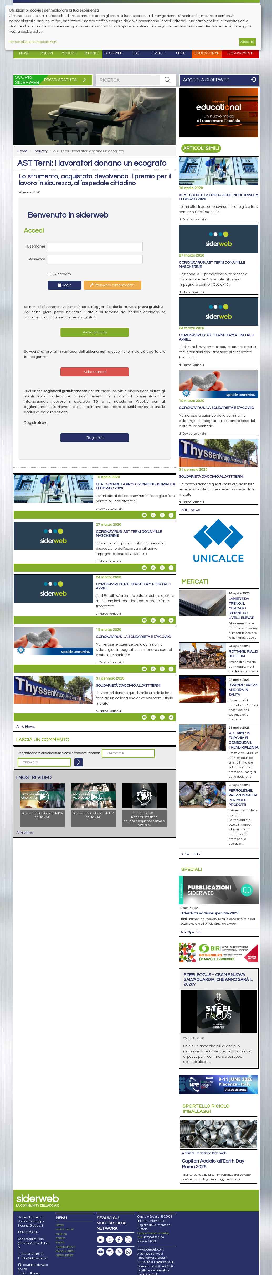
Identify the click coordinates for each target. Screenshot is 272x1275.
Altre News (25, 726)
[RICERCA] (168, 80)
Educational (207, 53)
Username (36, 246)
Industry (41, 151)
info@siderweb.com (35, 1258)
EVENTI (60, 1242)
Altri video (24, 833)
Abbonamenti (240, 53)
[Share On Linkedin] (153, 515)
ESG (136, 53)
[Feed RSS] (119, 1252)
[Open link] (218, 112)
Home (22, 151)
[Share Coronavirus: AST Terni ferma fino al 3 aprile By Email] (144, 620)
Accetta (247, 42)
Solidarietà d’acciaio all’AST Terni (128, 685)
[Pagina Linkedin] (101, 1239)
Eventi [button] (158, 53)
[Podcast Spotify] (110, 1252)
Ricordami (58, 274)
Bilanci (91, 53)
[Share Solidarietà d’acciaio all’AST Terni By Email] (144, 717)
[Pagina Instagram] (110, 1239)
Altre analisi (191, 854)
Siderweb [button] (114, 53)
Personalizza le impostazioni (33, 42)
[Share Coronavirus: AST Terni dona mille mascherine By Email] (144, 568)
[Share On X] (162, 515)
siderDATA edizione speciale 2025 (209, 913)
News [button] (24, 53)
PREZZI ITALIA (65, 1229)
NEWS (60, 1225)
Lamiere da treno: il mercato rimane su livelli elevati (241, 608)
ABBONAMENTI (65, 1247)
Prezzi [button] (46, 53)
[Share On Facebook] (171, 515)
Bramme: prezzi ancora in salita (243, 690)
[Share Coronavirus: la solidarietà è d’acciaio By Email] (144, 669)
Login (64, 285)
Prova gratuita (94, 332)
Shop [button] (180, 53)
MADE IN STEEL (65, 1251)
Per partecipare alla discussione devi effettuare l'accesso (59, 753)
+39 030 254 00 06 (32, 1254)
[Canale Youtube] (101, 1252)
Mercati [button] (69, 53)
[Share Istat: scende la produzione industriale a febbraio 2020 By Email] (144, 515)
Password (37, 259)
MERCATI (61, 1234)
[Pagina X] (128, 1239)
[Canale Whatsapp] (128, 1252)
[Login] (78, 762)
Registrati (95, 438)
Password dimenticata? (112, 285)
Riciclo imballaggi (206, 1109)
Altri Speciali (191, 932)
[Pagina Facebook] (119, 1239)
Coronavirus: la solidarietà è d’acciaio (133, 637)
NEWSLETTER (64, 1255)
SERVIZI (61, 1238)
